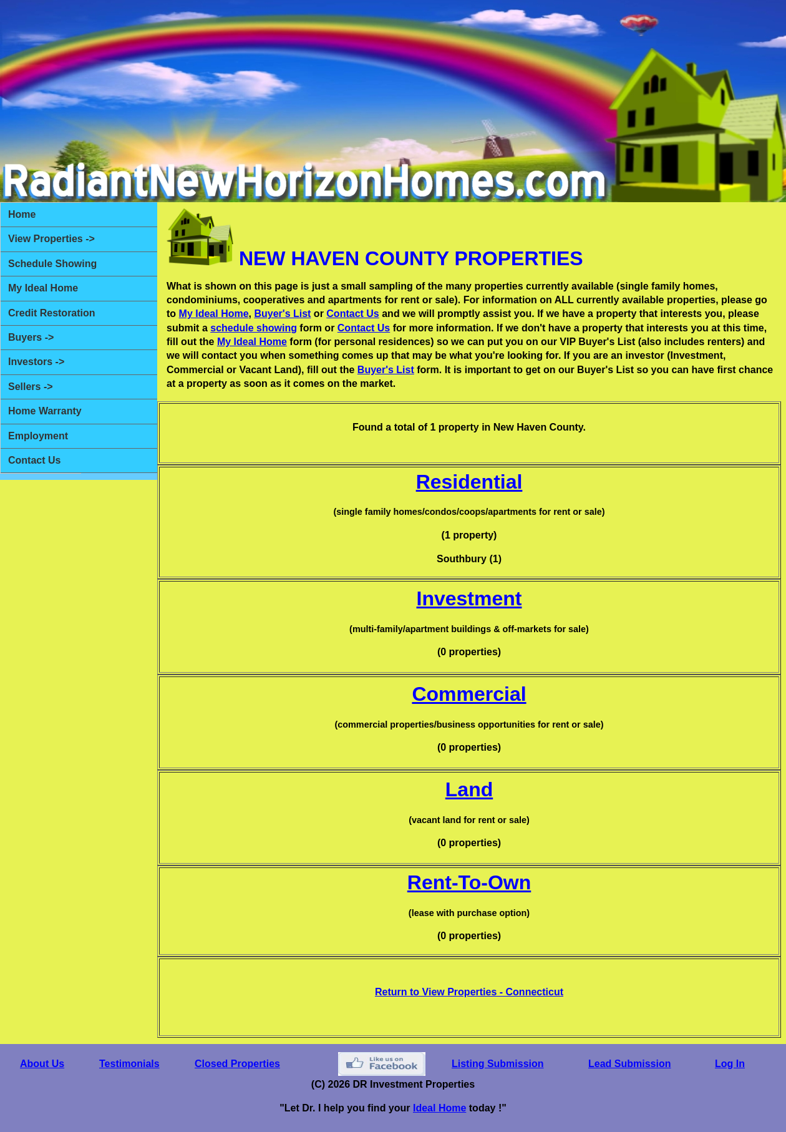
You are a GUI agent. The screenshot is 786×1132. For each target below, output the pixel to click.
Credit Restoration (51, 313)
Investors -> (36, 361)
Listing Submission (498, 1063)
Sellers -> (30, 386)
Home (22, 214)
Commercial (469, 694)
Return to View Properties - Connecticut (469, 992)
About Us (42, 1063)
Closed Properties (237, 1063)
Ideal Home (439, 1108)
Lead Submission (629, 1063)
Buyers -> (31, 337)
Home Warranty (45, 411)
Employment (38, 436)
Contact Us (34, 460)
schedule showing (253, 328)
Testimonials (129, 1063)
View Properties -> (51, 238)
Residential (469, 482)
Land (469, 789)
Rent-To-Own (469, 882)
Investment (469, 598)
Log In (730, 1063)
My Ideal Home (43, 288)
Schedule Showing (52, 263)
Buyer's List (282, 313)
